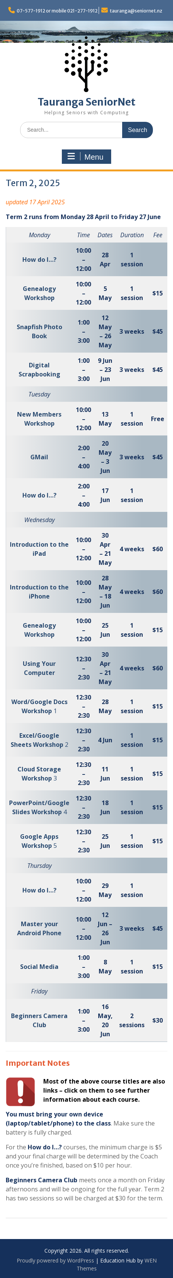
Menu (85, 156)
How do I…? (39, 259)
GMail (39, 457)
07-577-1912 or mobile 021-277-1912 (57, 11)
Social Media (39, 966)
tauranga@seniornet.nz (136, 11)
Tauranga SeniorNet (86, 102)
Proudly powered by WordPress (55, 1260)
